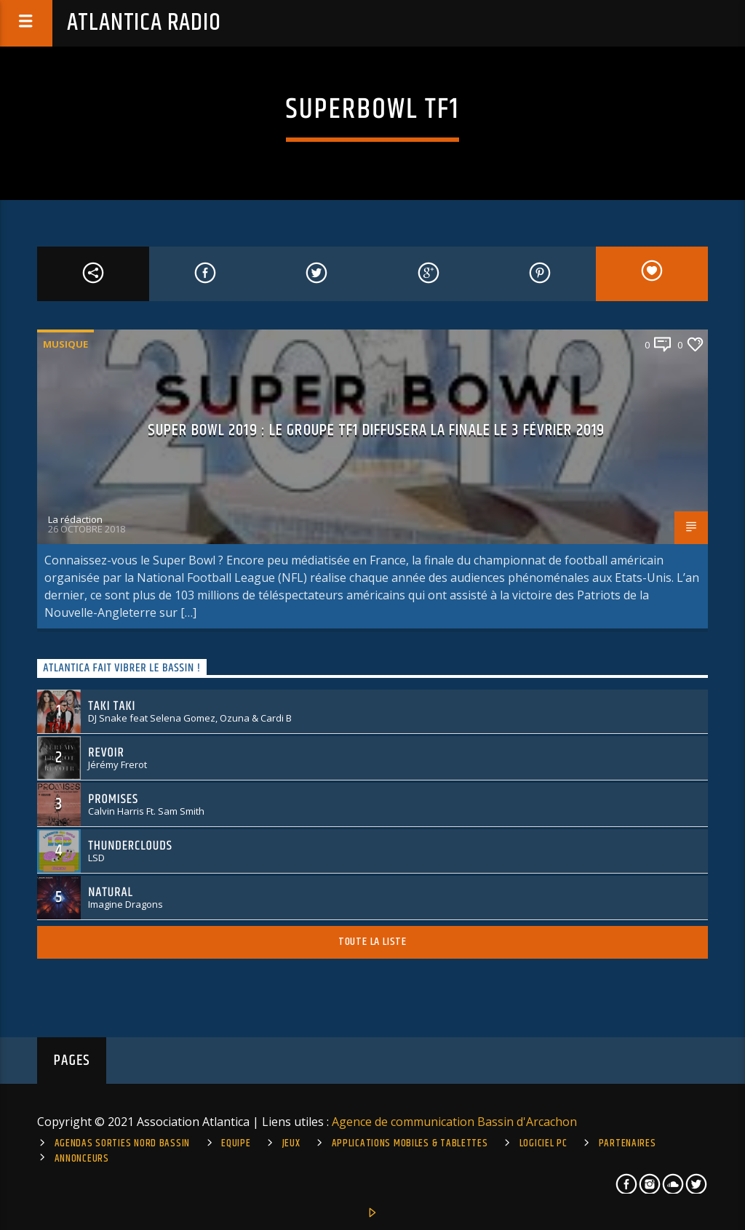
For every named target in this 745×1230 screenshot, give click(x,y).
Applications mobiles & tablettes (410, 1143)
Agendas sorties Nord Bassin (122, 1143)
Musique (65, 344)
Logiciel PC (543, 1143)
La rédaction (75, 519)
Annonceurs (82, 1159)
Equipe (235, 1143)
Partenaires (627, 1143)
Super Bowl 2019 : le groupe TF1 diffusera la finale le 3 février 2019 (376, 430)
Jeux (291, 1143)
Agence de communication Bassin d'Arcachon (454, 1122)
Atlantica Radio (144, 22)
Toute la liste (372, 942)
